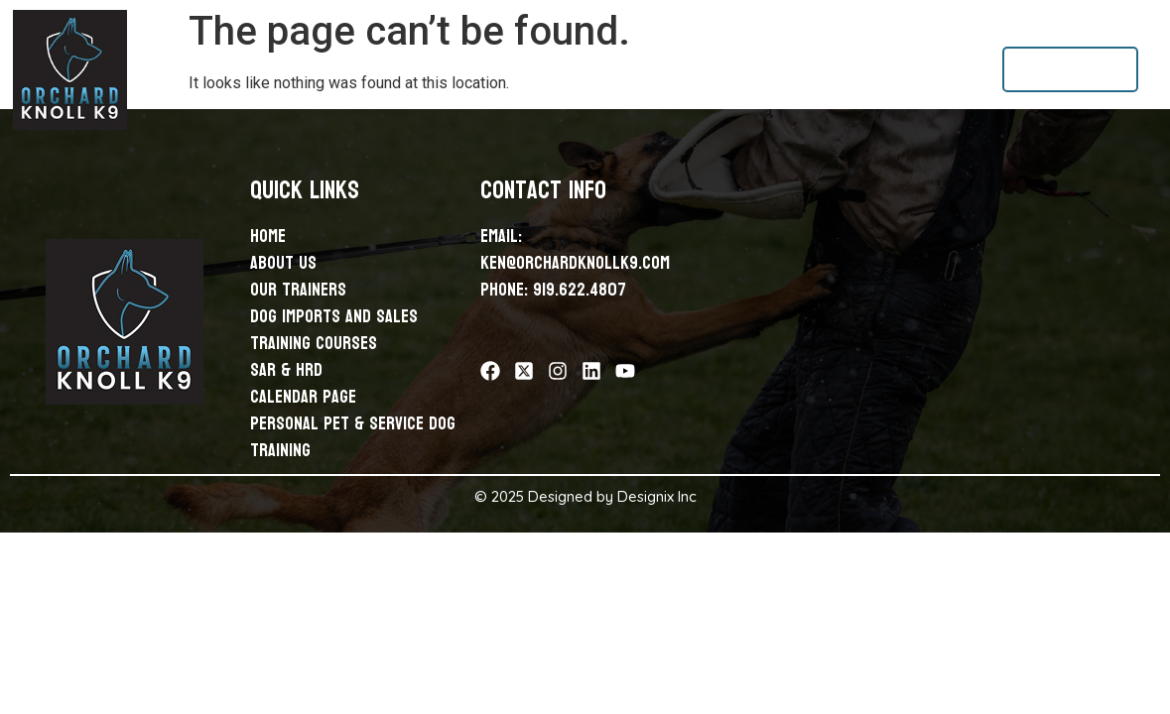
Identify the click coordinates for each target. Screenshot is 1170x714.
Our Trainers (380, 69)
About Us (290, 69)
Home (227, 69)
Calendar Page (865, 69)
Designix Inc (657, 496)
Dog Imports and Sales (514, 69)
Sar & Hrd (769, 69)
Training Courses (662, 69)
